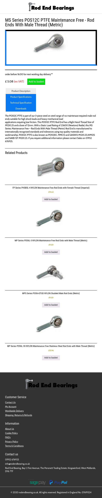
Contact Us (10, 402)
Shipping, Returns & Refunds (18, 415)
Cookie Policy (11, 433)
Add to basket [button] (51, 199)
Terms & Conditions (14, 446)
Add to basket (36, 81)
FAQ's (7, 437)
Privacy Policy (11, 441)
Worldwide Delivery (14, 411)
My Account (10, 406)
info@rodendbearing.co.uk (17, 464)
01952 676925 (12, 459)
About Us (9, 429)
